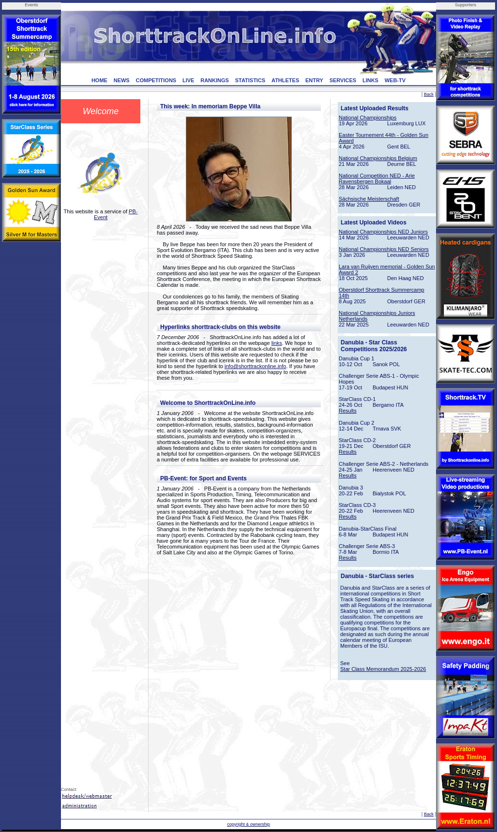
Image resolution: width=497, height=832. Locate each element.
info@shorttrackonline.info (255, 366)
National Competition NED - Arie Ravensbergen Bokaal (377, 178)
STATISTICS (250, 80)
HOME (99, 80)
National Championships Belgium (378, 158)
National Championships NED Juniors (383, 232)
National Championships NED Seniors (384, 249)
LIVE (188, 80)
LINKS (370, 80)
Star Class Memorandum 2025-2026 (383, 669)
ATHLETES (285, 80)
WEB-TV (395, 80)
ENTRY (314, 80)
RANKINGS (214, 80)
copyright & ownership (248, 824)
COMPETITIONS (156, 80)
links (276, 343)
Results (348, 411)
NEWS (122, 80)
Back (429, 94)
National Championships (367, 117)
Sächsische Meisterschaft (369, 199)
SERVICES (343, 80)
